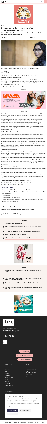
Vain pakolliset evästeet (25, 410)
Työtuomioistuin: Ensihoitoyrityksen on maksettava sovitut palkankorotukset (22, 231)
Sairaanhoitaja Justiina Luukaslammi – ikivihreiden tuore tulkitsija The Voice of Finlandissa (23, 271)
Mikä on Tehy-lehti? (9, 391)
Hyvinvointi (7, 375)
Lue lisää (8, 407)
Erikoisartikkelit (8, 369)
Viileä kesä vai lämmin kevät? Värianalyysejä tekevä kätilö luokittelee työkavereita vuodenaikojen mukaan (23, 283)
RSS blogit (37, 422)
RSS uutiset (30, 422)
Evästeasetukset (12, 414)
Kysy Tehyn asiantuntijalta (31, 369)
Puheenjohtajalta (9, 385)
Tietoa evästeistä (7, 422)
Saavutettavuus (23, 422)
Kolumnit (7, 381)
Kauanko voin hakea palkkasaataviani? (13, 223)
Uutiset (6, 367)
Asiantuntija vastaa (9, 377)
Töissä (6, 371)
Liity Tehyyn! (15, 213)
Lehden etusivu (9, 365)
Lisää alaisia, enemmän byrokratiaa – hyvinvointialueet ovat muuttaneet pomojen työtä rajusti (23, 288)
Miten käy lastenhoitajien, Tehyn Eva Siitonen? (15, 234)
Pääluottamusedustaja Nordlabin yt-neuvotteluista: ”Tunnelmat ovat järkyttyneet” (23, 237)
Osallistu (28, 365)
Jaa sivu (31, 37)
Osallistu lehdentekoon (26, 359)
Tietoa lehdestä (9, 389)
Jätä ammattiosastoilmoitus (31, 372)
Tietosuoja (15, 422)
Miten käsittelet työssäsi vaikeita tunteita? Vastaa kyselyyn (18, 275)
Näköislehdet (8, 393)
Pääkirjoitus (7, 383)
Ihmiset (7, 373)
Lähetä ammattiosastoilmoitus (25, 355)
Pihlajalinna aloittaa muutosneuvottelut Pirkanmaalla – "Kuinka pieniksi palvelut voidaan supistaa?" (23, 227)
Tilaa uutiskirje (26, 351)
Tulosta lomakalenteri (31, 376)
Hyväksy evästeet (12, 410)
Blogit (6, 379)
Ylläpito (42, 422)
